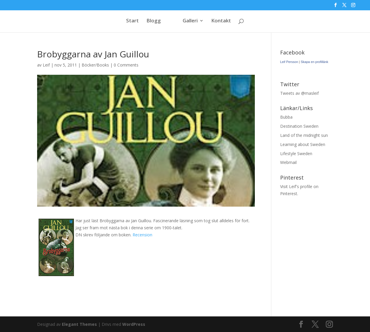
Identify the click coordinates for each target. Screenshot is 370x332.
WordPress (133, 324)
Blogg (153, 21)
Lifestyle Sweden (296, 153)
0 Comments (126, 65)
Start (132, 21)
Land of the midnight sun (304, 135)
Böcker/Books (95, 65)
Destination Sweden (299, 126)
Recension (142, 235)
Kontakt (221, 21)
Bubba (286, 117)
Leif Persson (289, 62)
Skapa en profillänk (314, 62)
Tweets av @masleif (299, 93)
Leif (46, 65)
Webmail (288, 162)
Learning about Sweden (302, 144)
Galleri (190, 21)
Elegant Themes (79, 324)
